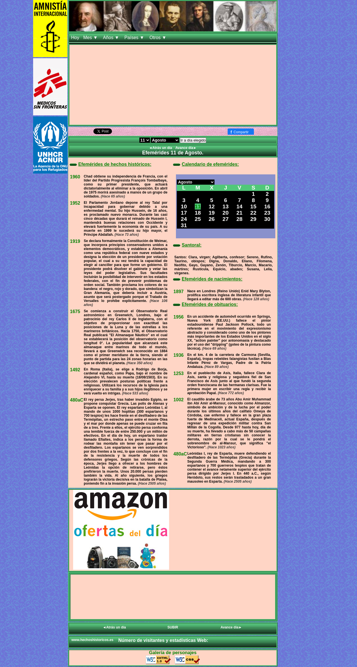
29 (253, 219)
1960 (75, 176)
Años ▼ (111, 37)
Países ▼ (135, 37)
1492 (75, 369)
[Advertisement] (172, 85)
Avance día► (186, 148)
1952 (75, 203)
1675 (75, 311)
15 (253, 206)
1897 (178, 291)
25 (198, 219)
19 (211, 213)
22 (253, 213)
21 (239, 213)
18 (198, 213)
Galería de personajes (172, 652)
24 (184, 219)
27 (225, 219)
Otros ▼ (158, 37)
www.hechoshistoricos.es (92, 640)
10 (184, 206)
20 (225, 213)
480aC (76, 400)
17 (184, 213)
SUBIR (172, 627)
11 (198, 206)
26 (211, 219)
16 (267, 206)
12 (211, 206)
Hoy (75, 37)
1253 (178, 373)
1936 (178, 355)
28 (239, 219)
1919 (75, 241)
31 (184, 225)
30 (267, 219)
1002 (178, 399)
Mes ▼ (91, 37)
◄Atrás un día (161, 148)
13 (225, 206)
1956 (178, 317)
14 (239, 206)
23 (267, 213)
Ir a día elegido (193, 140)
